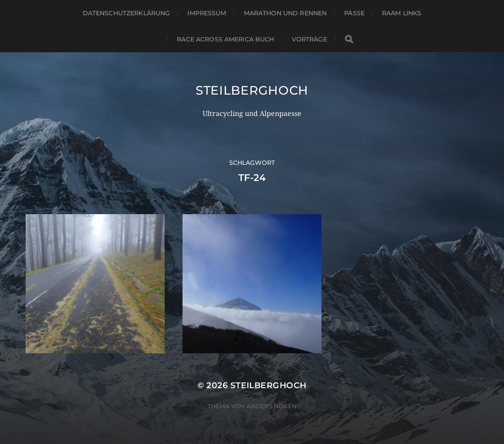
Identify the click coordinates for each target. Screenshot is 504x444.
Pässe (354, 13)
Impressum (206, 13)
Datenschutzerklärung (126, 13)
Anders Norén (272, 406)
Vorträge (309, 39)
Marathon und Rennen (285, 13)
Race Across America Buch (225, 39)
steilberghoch (252, 90)
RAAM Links (401, 13)
